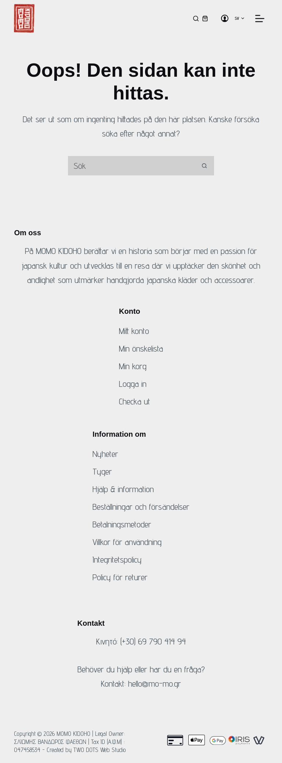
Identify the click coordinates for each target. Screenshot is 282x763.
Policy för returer (120, 577)
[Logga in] (224, 18)
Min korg (133, 366)
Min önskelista (141, 348)
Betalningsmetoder (122, 524)
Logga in (133, 383)
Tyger (102, 471)
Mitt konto (134, 331)
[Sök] (196, 18)
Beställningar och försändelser (141, 506)
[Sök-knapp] (204, 166)
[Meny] (260, 18)
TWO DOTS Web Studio (99, 749)
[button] (239, 18)
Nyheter (105, 453)
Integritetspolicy (117, 559)
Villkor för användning (127, 542)
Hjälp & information (123, 489)
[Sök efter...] (131, 166)
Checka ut (134, 401)
